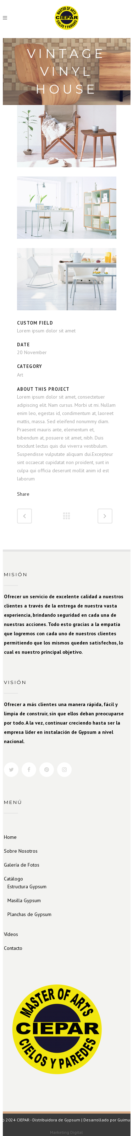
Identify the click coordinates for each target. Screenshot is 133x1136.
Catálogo (13, 878)
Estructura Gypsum (26, 886)
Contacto (13, 948)
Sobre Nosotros (21, 851)
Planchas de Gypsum (29, 914)
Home (10, 837)
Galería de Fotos (21, 865)
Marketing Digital (66, 1132)
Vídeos (11, 934)
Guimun (125, 1119)
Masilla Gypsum (24, 900)
